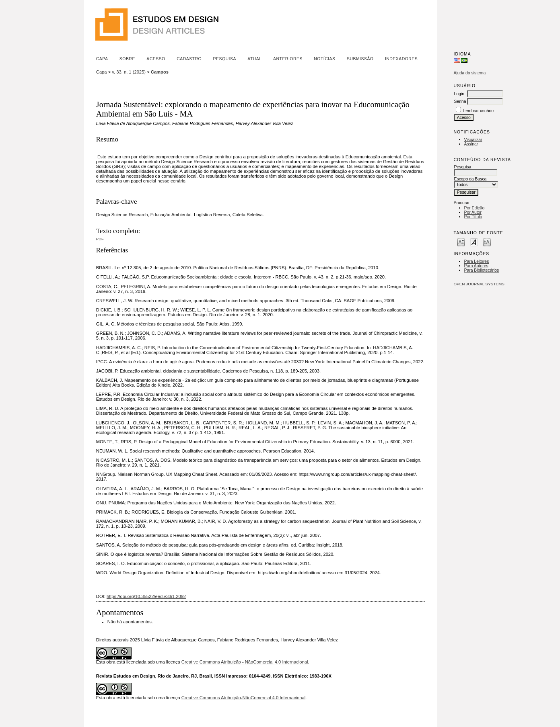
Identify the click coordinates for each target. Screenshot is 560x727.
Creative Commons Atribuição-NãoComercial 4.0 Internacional (243, 697)
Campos (160, 72)
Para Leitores (476, 261)
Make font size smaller (461, 241)
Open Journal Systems (479, 284)
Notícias (324, 59)
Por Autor (473, 212)
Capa (102, 59)
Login (459, 94)
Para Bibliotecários (481, 270)
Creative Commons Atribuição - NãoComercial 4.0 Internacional (244, 661)
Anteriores (288, 59)
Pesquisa (224, 59)
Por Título (473, 217)
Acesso (155, 59)
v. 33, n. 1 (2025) (129, 72)
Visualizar (473, 139)
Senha (460, 101)
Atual (254, 59)
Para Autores (476, 266)
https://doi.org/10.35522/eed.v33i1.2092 (146, 596)
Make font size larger (487, 241)
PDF (100, 239)
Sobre (127, 59)
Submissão (360, 59)
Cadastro (189, 59)
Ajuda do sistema (470, 73)
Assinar (471, 144)
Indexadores (401, 59)
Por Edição (474, 208)
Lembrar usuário (478, 111)
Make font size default (474, 241)
